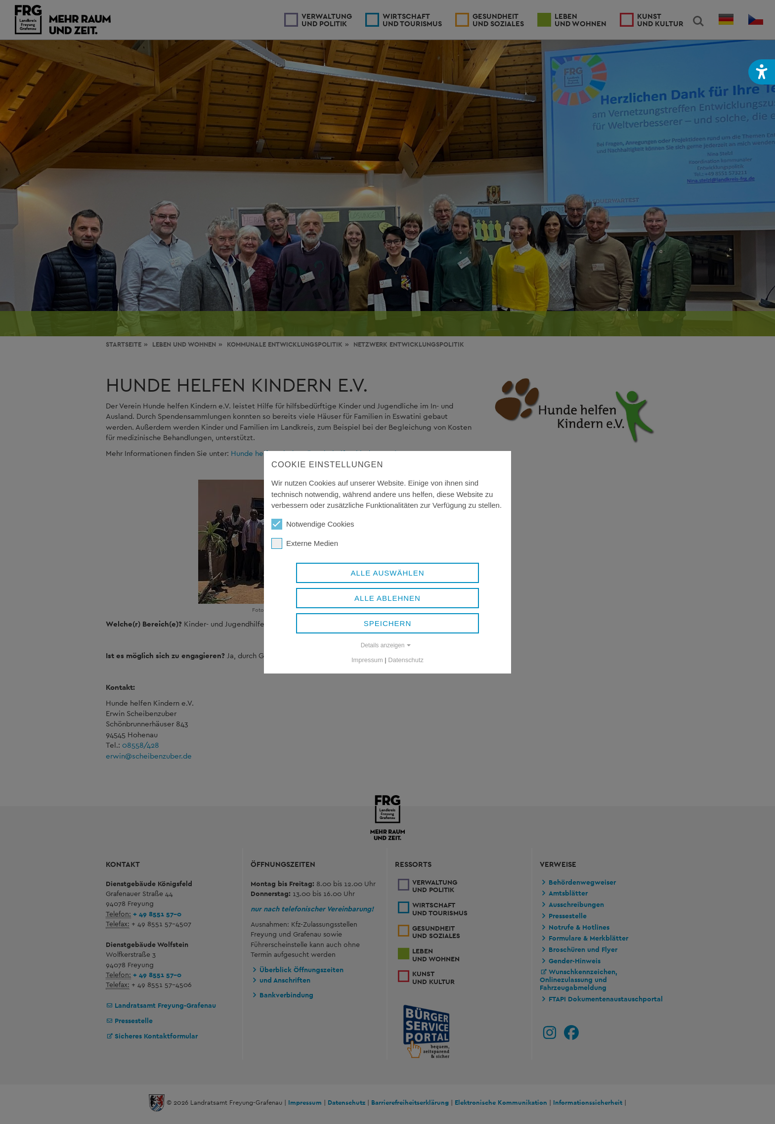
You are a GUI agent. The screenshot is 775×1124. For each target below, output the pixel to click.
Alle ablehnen (387, 598)
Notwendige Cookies (312, 524)
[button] (761, 72)
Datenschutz (406, 660)
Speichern (388, 623)
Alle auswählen (387, 573)
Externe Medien (304, 543)
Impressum (367, 660)
